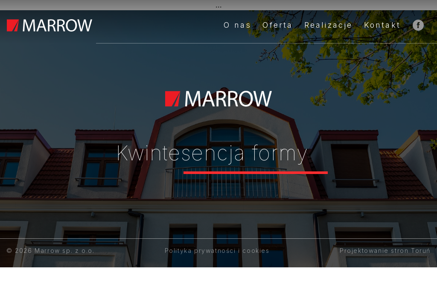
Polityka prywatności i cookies (217, 250)
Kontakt (382, 24)
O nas (237, 24)
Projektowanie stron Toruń (385, 250)
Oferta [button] (277, 24)
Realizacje (328, 24)
